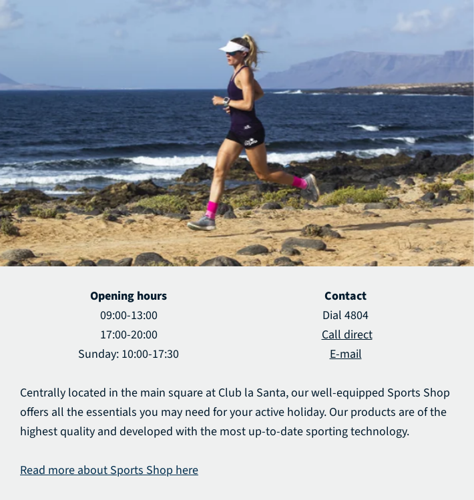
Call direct (347, 334)
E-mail (346, 354)
